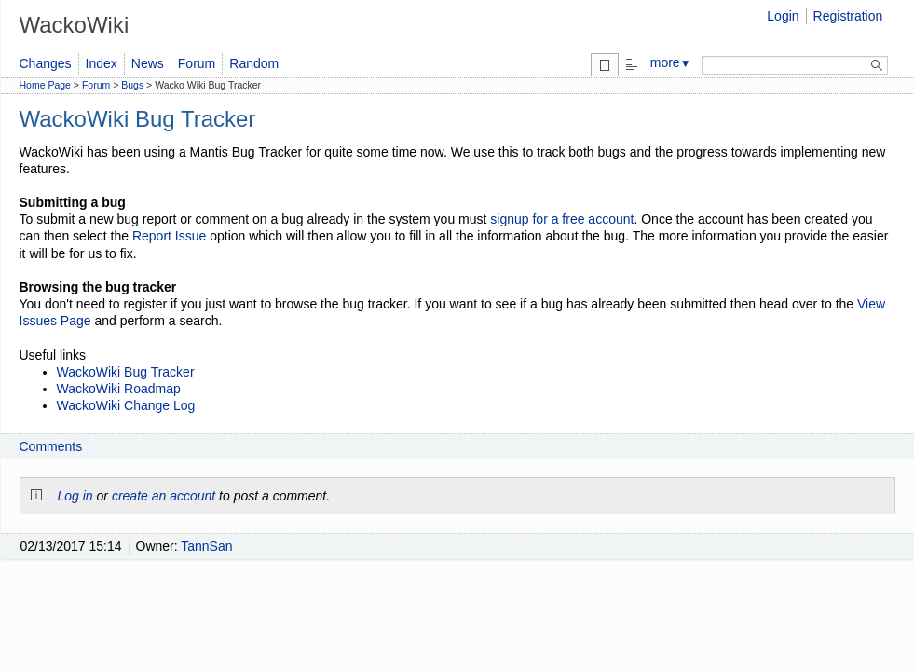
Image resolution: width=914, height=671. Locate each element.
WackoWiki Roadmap (119, 388)
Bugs (132, 84)
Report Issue (169, 235)
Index (101, 63)
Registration (848, 15)
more (670, 62)
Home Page (45, 84)
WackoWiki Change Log (126, 405)
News (147, 63)
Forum (196, 63)
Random (254, 63)
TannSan (206, 546)
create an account (163, 495)
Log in (75, 495)
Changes (46, 63)
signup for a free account (562, 219)
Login (782, 15)
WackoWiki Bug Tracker (126, 371)
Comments (51, 446)
